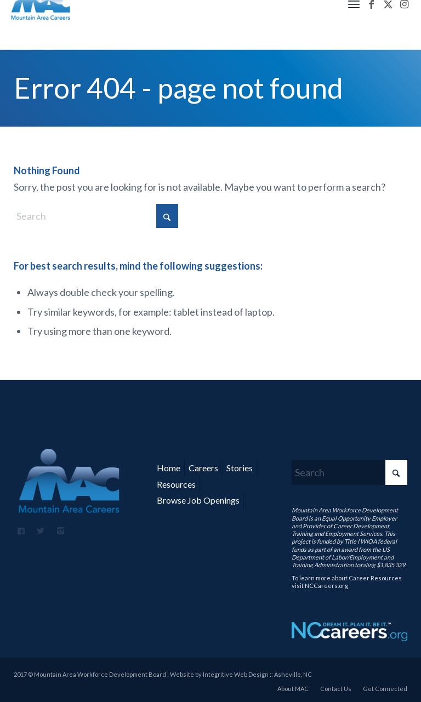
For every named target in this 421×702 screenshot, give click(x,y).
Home (168, 468)
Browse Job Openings (198, 500)
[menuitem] (293, 689)
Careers (203, 468)
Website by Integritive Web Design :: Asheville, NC (241, 674)
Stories (239, 468)
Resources (176, 484)
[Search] (96, 216)
